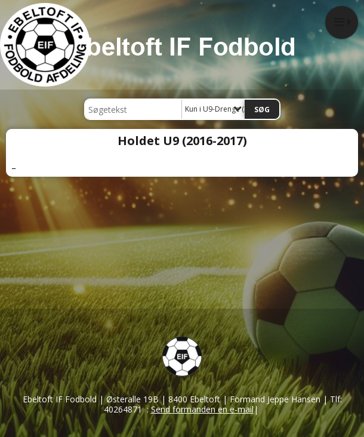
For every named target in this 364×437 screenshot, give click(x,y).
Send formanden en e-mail (202, 409)
